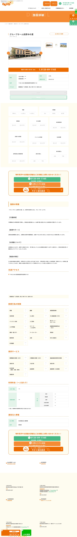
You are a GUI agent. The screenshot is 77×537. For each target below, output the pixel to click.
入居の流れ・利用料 (40, 519)
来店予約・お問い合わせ (60, 523)
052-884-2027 (9, 458)
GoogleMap (53, 459)
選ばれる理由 (38, 521)
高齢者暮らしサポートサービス (42, 528)
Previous (8, 53)
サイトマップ (60, 532)
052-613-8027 (43, 462)
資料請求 (56, 525)
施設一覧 (15, 23)
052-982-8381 (9, 498)
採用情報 (56, 515)
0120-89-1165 (43, 494)
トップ (6, 23)
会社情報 (37, 517)
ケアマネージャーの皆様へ (41, 523)
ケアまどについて (39, 515)
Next (40, 53)
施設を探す (11, 23)
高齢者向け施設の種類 (59, 521)
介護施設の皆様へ (39, 525)
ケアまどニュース (58, 519)
